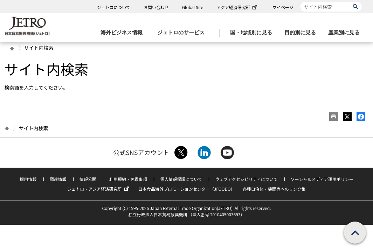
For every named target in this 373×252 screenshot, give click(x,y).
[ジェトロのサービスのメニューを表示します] (183, 33)
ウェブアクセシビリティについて (246, 179)
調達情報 (58, 179)
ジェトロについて (113, 7)
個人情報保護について (181, 179)
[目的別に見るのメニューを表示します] (302, 33)
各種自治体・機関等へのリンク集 (274, 189)
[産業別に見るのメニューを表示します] (346, 33)
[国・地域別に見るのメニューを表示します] (253, 33)
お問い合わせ (156, 7)
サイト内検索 (300, 1)
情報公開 (88, 179)
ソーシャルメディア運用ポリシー (322, 179)
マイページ (282, 7)
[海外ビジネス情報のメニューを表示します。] (124, 33)
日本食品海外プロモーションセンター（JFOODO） (186, 189)
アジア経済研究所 (237, 7)
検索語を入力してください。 (36, 87)
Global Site (192, 7)
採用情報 (28, 179)
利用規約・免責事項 (128, 179)
